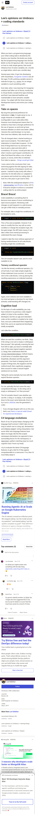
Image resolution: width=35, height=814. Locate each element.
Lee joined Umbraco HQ (17, 717)
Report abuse (23, 612)
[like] (6, 575)
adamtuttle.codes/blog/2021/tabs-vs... (17, 569)
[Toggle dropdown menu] (32, 483)
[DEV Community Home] (7, 2)
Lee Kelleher (10, 7)
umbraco (5, 25)
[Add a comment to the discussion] (19, 553)
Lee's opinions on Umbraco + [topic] (17, 732)
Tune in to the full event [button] (17, 802)
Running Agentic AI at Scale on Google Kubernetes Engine (17, 509)
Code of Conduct (12, 612)
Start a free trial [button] (17, 670)
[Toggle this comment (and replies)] (2, 564)
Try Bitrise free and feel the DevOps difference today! (16, 642)
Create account (28, 2)
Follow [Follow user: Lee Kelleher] (17, 686)
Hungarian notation (21, 77)
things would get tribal (25, 160)
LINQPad (12, 402)
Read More (6, 539)
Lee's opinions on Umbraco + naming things (17, 725)
